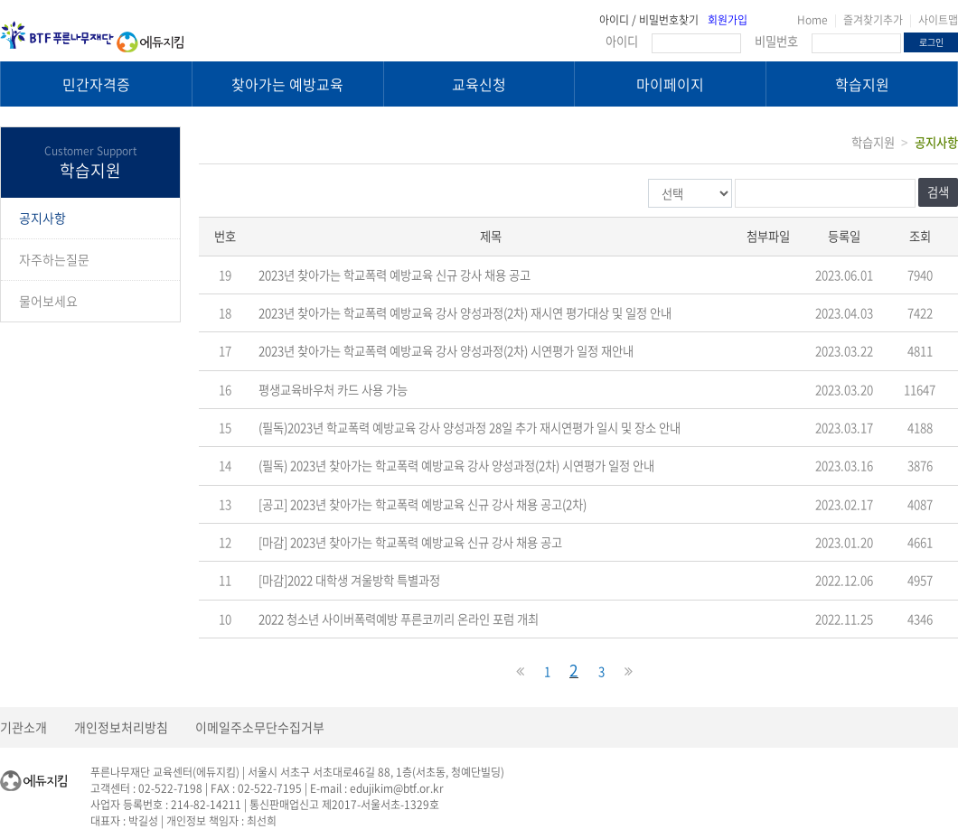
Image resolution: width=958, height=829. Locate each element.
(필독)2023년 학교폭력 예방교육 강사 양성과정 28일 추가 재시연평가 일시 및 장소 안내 (469, 427)
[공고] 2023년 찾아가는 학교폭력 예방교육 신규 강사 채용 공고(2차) (422, 504)
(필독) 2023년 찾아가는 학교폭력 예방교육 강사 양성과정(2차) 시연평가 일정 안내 (456, 465)
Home (812, 20)
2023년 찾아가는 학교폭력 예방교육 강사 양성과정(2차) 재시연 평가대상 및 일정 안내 (465, 312)
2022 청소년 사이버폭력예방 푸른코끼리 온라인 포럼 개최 (398, 619)
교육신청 (479, 84)
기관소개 (23, 727)
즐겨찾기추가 (873, 20)
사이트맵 (938, 20)
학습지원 (862, 84)
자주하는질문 (54, 259)
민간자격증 (96, 84)
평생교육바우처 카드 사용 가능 (333, 389)
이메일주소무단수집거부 (259, 727)
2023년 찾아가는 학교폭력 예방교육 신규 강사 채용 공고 (394, 275)
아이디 (622, 41)
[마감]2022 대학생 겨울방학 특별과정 (349, 580)
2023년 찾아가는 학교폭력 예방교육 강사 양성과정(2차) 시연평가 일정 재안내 (446, 350)
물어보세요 (48, 301)
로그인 (931, 42)
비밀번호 (776, 41)
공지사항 (42, 218)
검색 (938, 191)
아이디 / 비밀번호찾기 (649, 20)
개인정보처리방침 (121, 727)
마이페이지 (670, 84)
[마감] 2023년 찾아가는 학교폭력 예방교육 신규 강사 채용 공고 (410, 542)
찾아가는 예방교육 (287, 84)
